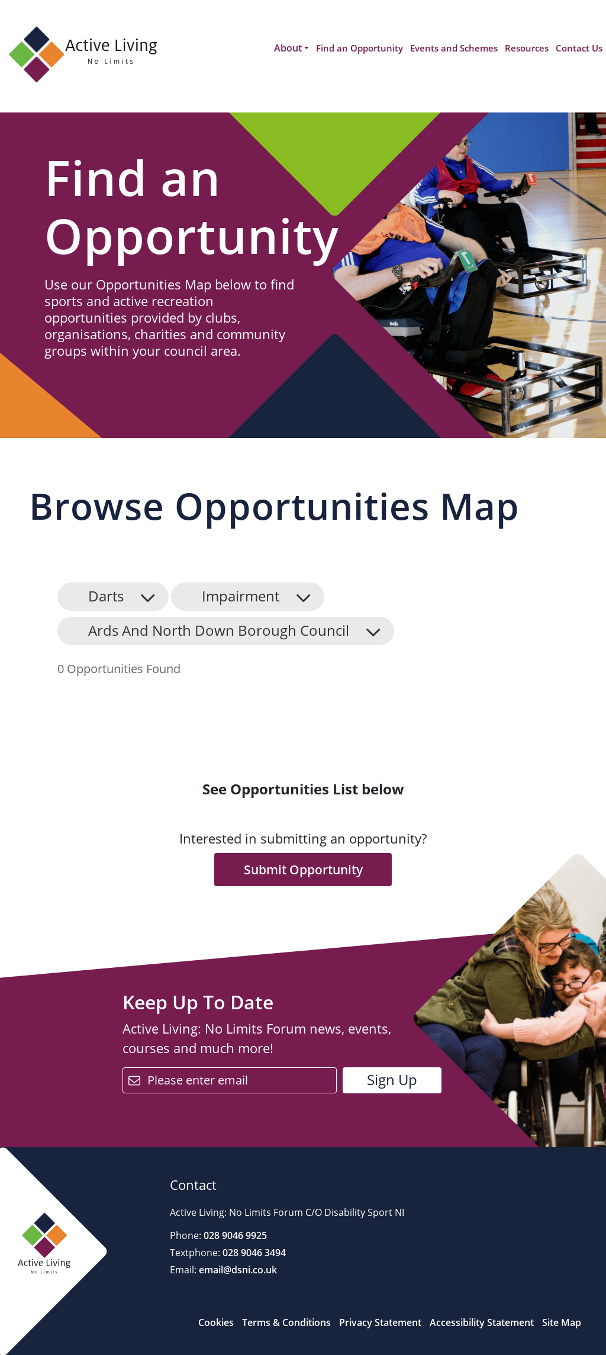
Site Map (561, 1322)
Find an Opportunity (359, 48)
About (288, 47)
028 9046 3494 (253, 1252)
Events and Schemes (454, 48)
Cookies (216, 1322)
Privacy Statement (380, 1322)
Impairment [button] (240, 596)
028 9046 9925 (234, 1235)
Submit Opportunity (303, 869)
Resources (527, 48)
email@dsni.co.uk (236, 1269)
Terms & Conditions (286, 1322)
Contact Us (579, 48)
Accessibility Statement (482, 1322)
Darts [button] (106, 596)
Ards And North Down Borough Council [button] (218, 630)
